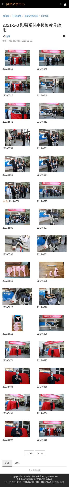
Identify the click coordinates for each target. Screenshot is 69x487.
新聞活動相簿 (31, 16)
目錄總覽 (17, 16)
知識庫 (5, 16)
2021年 (44, 16)
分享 (8, 36)
